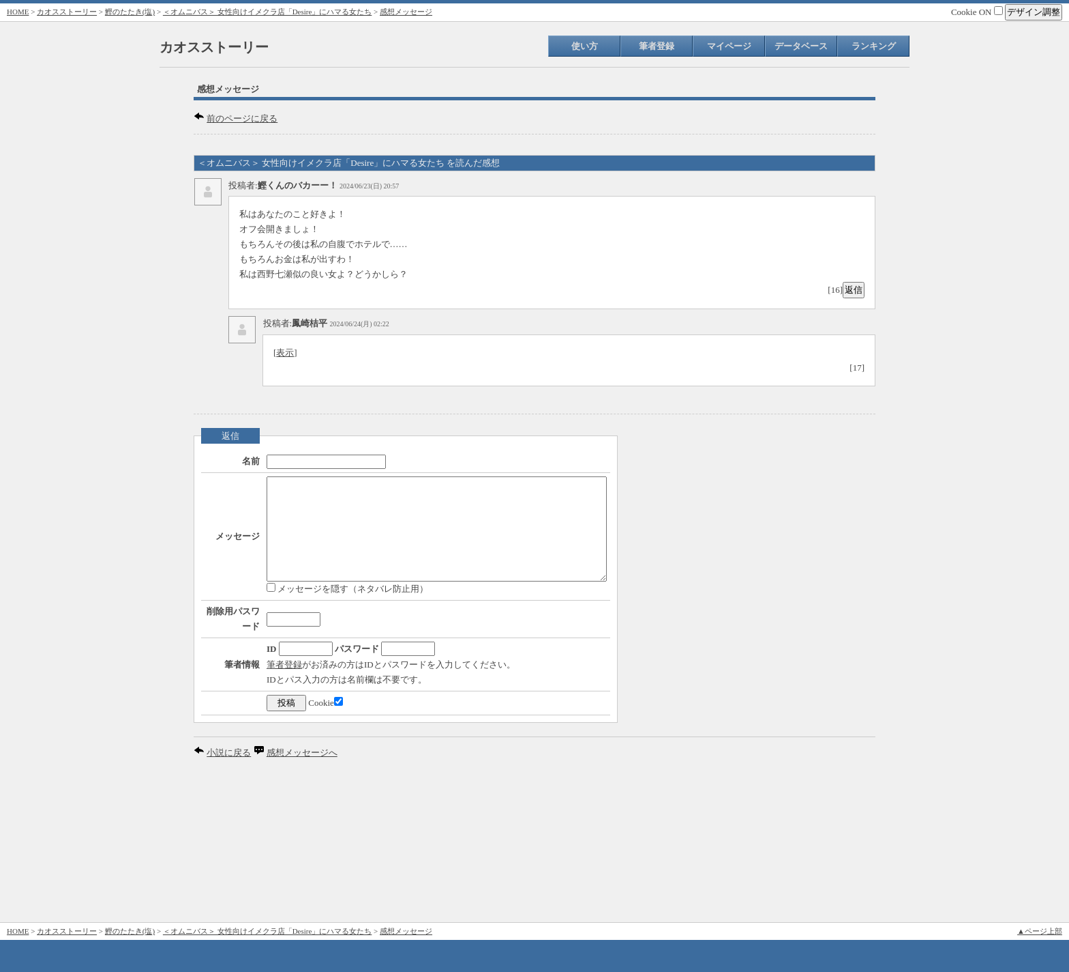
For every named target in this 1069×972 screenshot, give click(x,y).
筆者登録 (656, 46)
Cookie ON (977, 12)
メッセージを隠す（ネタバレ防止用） (306, 624)
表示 (285, 352)
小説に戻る (229, 894)
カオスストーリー (67, 12)
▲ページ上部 (1039, 931)
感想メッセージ (406, 12)
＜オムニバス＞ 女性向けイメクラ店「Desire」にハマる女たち (267, 12)
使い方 (584, 46)
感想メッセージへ (302, 894)
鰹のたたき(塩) (130, 12)
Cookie (284, 844)
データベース (801, 46)
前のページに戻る (242, 118)
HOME (18, 12)
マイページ (729, 46)
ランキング (874, 46)
